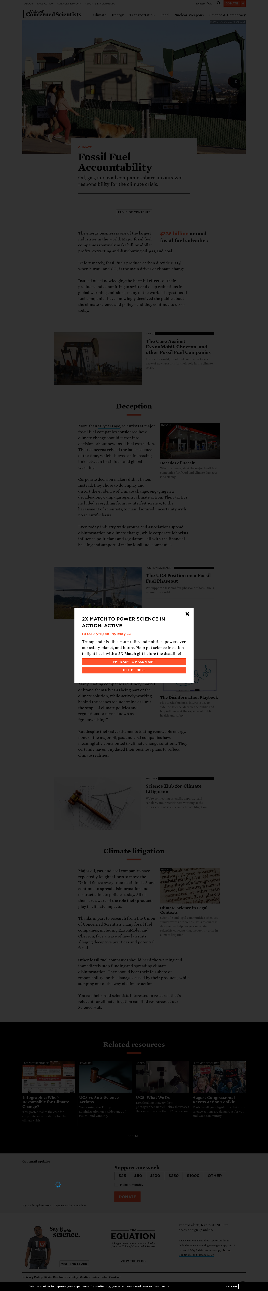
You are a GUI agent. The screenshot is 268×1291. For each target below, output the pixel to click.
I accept (231, 1286)
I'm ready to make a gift (134, 661)
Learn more (161, 1286)
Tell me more (134, 670)
